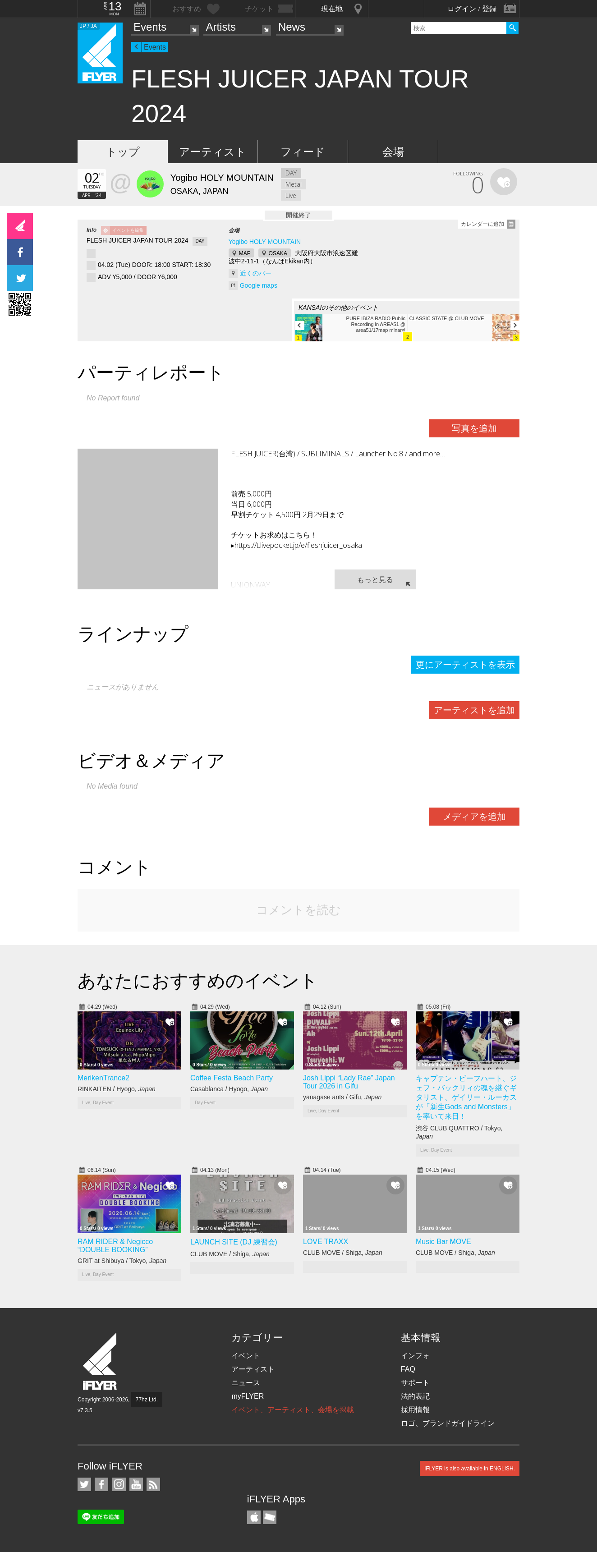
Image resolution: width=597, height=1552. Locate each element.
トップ (123, 152)
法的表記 (415, 1396)
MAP (245, 253)
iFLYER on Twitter (84, 1484)
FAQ (408, 1369)
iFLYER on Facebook (101, 1484)
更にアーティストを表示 (465, 665)
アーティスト (212, 152)
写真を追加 (474, 428)
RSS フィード (153, 1484)
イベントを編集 (128, 230)
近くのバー (255, 273)
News (291, 27)
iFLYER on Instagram (119, 1484)
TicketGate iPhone (269, 1517)
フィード (302, 152)
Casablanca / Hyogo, (229, 1089)
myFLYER (247, 1396)
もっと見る (375, 579)
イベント (245, 1355)
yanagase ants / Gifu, (342, 1097)
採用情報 (415, 1410)
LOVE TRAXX (325, 1241)
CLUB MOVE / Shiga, (230, 1254)
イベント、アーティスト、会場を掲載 (292, 1410)
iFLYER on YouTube (136, 1484)
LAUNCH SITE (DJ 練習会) (233, 1242)
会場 (393, 152)
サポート (415, 1383)
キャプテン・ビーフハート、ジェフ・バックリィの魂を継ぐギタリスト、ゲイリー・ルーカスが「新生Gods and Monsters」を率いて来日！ (466, 1097)
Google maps (258, 285)
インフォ (415, 1355)
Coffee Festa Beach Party (231, 1078)
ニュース (245, 1383)
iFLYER (100, 1361)
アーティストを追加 (474, 710)
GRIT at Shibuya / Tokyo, (122, 1260)
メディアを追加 (474, 817)
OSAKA (278, 253)
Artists (221, 27)
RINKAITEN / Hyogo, (117, 1089)
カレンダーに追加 (482, 224)
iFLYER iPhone (254, 1517)
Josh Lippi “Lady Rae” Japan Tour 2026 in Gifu (349, 1082)
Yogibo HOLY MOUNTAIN (265, 241)
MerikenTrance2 (103, 1078)
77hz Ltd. (147, 1399)
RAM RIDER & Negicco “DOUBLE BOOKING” (115, 1246)
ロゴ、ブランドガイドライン (448, 1423)
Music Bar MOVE (443, 1241)
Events (149, 27)
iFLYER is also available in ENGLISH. (469, 1468)
